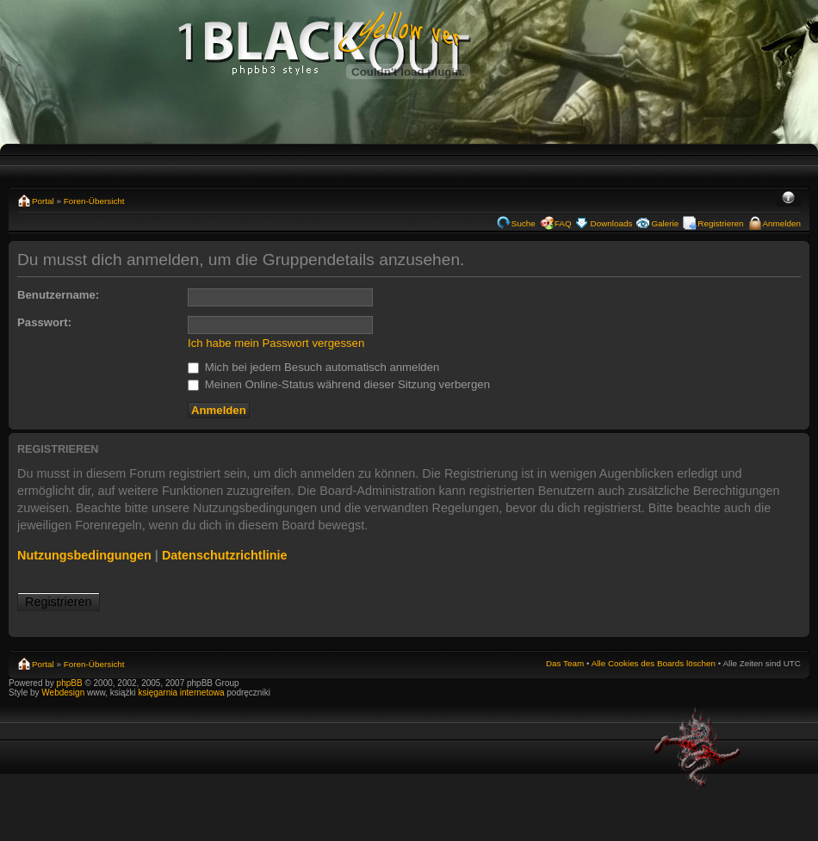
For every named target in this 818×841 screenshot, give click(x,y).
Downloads (612, 223)
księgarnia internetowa (181, 692)
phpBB (70, 683)
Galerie (665, 223)
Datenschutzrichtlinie (225, 555)
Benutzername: (58, 294)
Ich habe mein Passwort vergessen (276, 343)
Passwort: (44, 322)
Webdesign (64, 692)
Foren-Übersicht (94, 201)
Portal (43, 201)
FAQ (563, 223)
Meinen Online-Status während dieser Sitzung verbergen (339, 384)
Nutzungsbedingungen (84, 555)
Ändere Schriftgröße (788, 199)
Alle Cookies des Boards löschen (654, 663)
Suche (523, 223)
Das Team (565, 663)
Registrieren (720, 223)
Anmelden (782, 223)
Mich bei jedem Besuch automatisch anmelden (313, 367)
